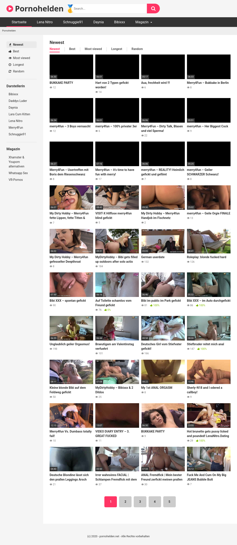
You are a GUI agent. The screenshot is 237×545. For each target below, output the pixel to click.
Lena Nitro (45, 22)
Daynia (98, 22)
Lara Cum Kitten (19, 114)
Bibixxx (119, 22)
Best (14, 51)
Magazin (142, 22)
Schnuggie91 (73, 22)
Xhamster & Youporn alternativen (16, 162)
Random (16, 71)
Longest (16, 64)
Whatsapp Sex (18, 173)
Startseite (19, 22)
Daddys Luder (18, 101)
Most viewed (19, 58)
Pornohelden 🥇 (40, 8)
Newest (16, 44)
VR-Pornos (16, 179)
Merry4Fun (16, 127)
